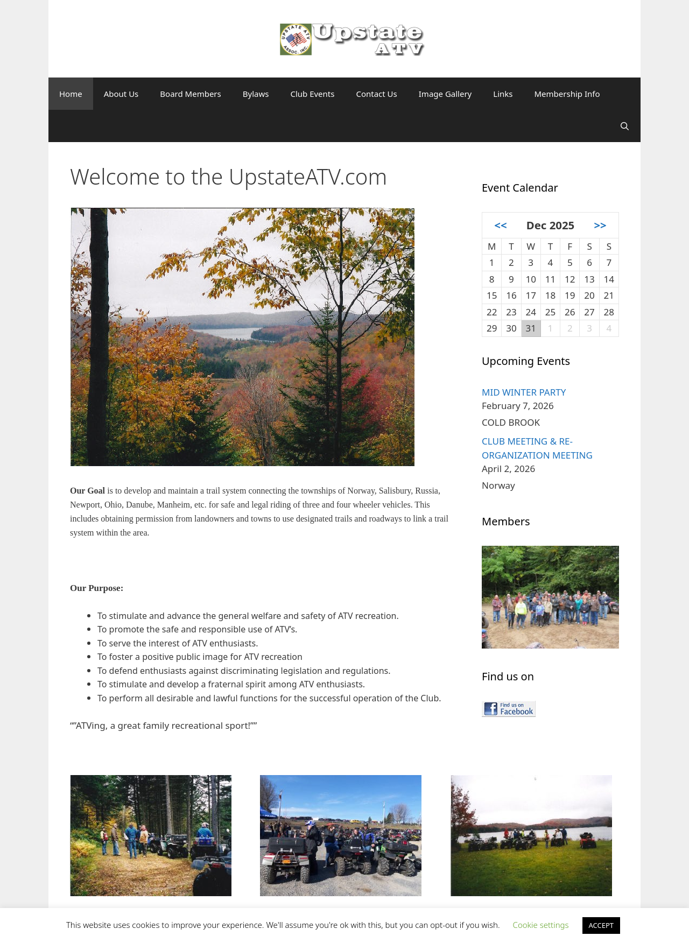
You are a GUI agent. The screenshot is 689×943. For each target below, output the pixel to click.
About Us (121, 93)
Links (502, 93)
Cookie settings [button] (541, 924)
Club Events (312, 93)
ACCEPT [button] (601, 925)
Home (70, 93)
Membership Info (567, 93)
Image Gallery (445, 93)
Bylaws (256, 93)
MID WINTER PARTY (524, 392)
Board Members (190, 93)
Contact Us (376, 93)
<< (500, 225)
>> (600, 225)
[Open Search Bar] (625, 126)
